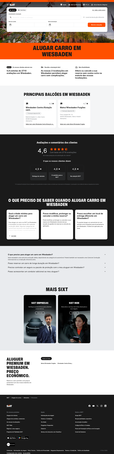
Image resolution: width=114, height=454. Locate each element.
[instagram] (101, 406)
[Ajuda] (63, 4)
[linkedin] (105, 406)
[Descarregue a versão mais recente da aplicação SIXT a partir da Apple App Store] (12, 437)
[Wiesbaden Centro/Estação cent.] (65, 363)
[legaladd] (57, 444)
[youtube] (93, 406)
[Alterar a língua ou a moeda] (86, 4)
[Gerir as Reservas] (74, 4)
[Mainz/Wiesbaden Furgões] (48, 363)
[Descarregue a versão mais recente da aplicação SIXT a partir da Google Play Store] (23, 437)
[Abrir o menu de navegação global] (8, 5)
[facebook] (89, 406)
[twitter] (97, 406)
